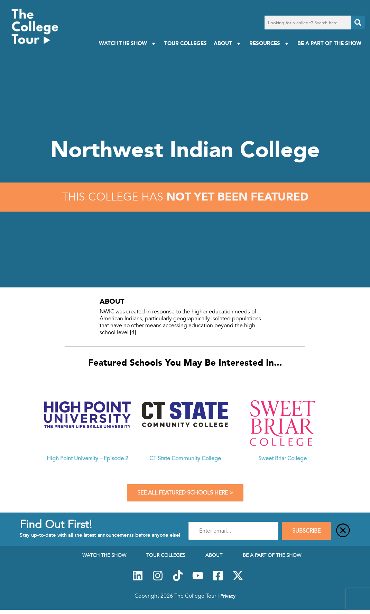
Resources (269, 43)
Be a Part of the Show (329, 43)
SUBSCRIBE (306, 530)
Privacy (227, 596)
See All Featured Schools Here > (185, 492)
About (228, 43)
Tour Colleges (185, 43)
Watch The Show (128, 43)
